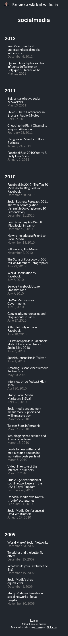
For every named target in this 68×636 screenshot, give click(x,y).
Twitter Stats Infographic (23, 426)
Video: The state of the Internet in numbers (22, 468)
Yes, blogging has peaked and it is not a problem (26, 437)
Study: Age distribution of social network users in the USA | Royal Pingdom (24, 483)
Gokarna (52, 627)
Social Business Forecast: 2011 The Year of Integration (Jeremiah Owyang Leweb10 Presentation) (27, 207)
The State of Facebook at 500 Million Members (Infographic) (27, 261)
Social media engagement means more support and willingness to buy (24, 412)
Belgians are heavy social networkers (23, 100)
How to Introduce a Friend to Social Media (26, 237)
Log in (34, 620)
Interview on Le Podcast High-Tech (27, 383)
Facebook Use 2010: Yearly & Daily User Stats (27, 154)
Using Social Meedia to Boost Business (26, 141)
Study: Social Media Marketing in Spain (20, 396)
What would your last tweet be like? (27, 567)
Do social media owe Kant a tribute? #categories (25, 498)
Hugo (39, 627)
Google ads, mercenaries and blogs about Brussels (26, 315)
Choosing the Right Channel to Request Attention (27, 127)
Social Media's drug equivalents (20, 581)
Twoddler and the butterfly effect (25, 554)
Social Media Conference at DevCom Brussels (25, 512)
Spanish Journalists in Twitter (26, 358)
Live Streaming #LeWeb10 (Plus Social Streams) (25, 224)
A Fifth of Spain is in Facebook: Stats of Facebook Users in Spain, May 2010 (27, 344)
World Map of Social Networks (27, 542)
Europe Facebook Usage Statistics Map (23, 288)
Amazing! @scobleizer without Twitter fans (27, 369)
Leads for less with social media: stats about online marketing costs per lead (23, 453)
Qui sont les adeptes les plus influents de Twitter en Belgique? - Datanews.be (25, 67)
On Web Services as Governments (20, 302)
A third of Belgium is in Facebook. (22, 329)
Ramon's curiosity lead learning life (35, 4)
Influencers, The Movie (22, 249)
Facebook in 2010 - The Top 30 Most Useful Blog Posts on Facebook (27, 188)
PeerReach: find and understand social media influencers (23, 50)
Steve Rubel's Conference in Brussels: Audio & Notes (26, 113)
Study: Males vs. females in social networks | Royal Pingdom (25, 597)
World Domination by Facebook (21, 274)
